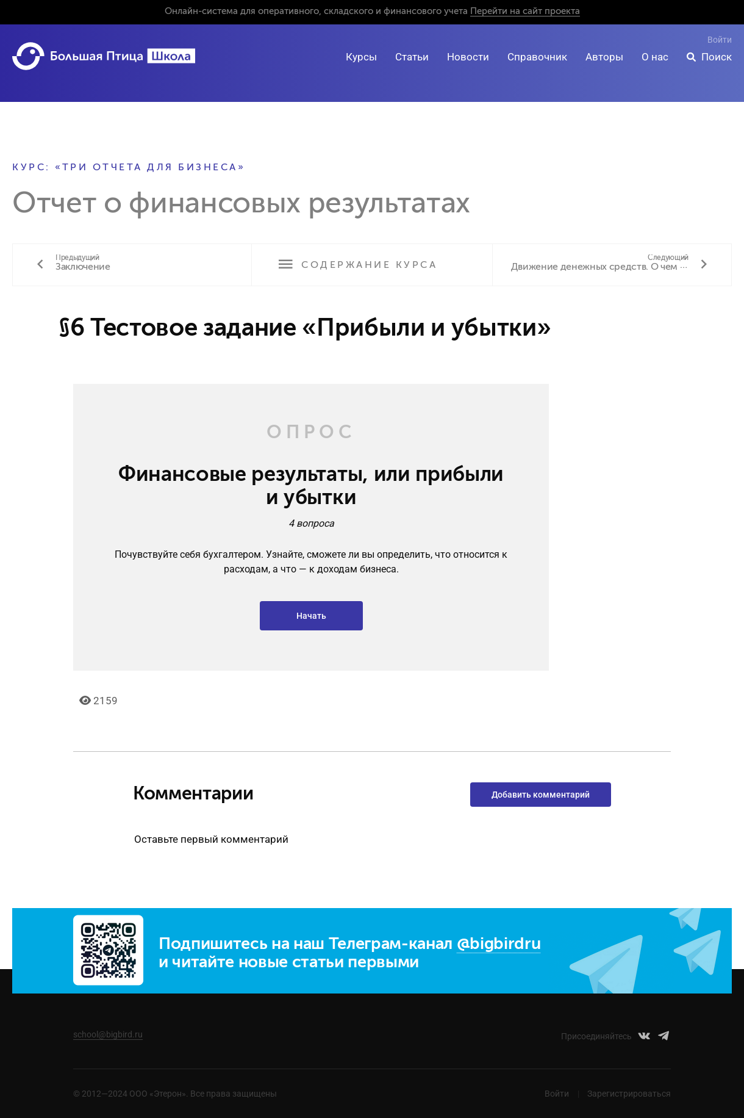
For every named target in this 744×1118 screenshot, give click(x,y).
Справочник (537, 57)
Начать (311, 616)
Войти (719, 40)
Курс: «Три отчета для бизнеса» (128, 168)
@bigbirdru (499, 944)
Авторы (604, 57)
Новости (468, 57)
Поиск (716, 57)
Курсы (361, 57)
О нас (655, 57)
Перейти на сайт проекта (525, 11)
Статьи (412, 57)
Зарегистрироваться (629, 1093)
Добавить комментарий (541, 794)
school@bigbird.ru (108, 1034)
